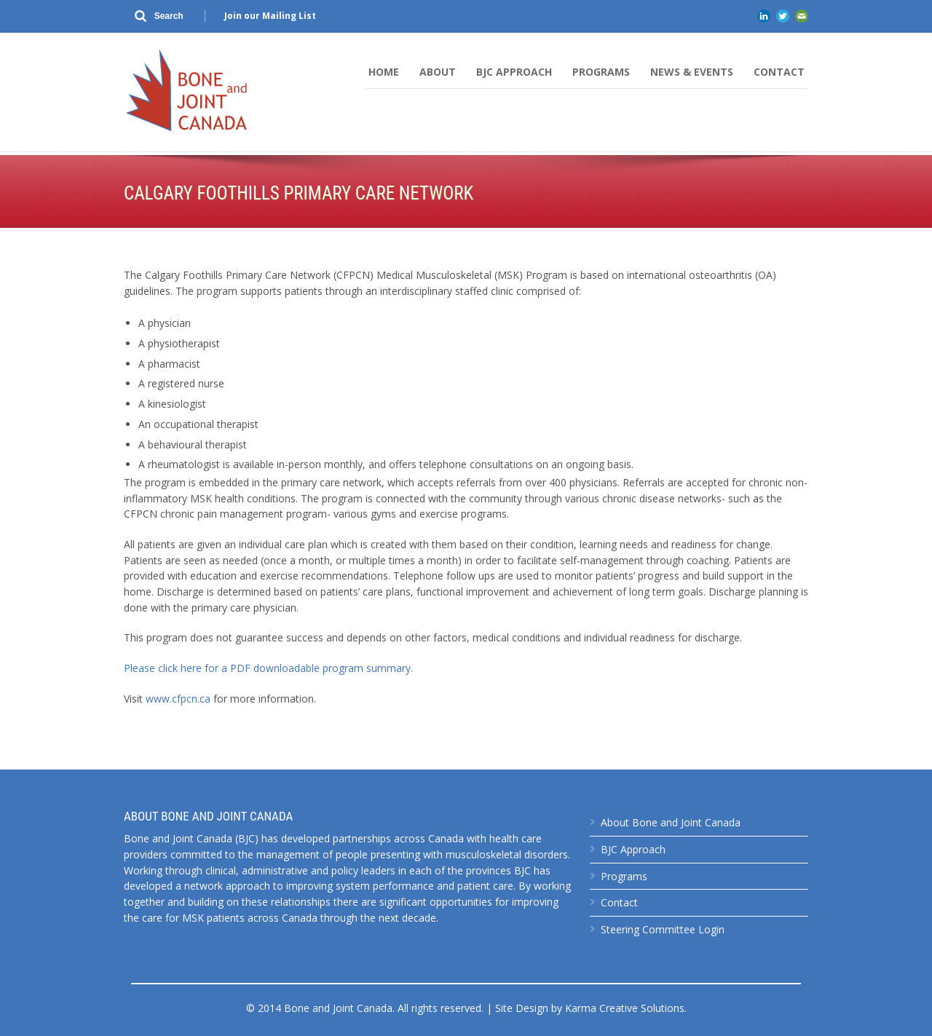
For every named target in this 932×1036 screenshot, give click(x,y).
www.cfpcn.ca (178, 698)
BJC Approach (514, 72)
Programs (601, 72)
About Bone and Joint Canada (671, 822)
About (437, 72)
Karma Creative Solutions (624, 1008)
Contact (779, 72)
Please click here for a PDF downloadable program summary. (268, 668)
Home (383, 72)
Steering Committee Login (662, 929)
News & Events (691, 72)
